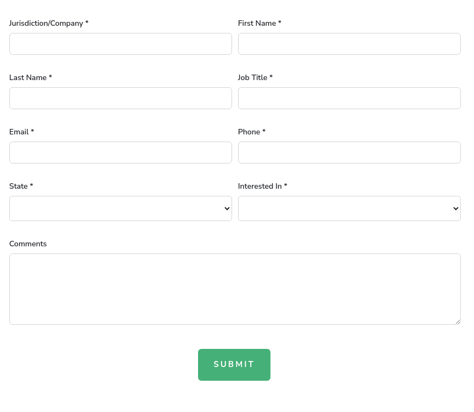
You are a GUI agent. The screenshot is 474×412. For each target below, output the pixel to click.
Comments (28, 244)
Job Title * (255, 77)
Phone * (252, 132)
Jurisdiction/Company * (49, 23)
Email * (22, 132)
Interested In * (262, 186)
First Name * (259, 23)
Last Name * (30, 77)
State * (21, 186)
